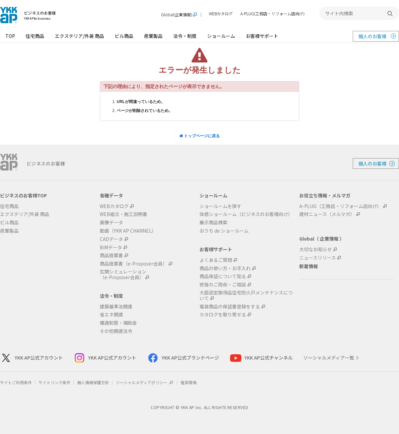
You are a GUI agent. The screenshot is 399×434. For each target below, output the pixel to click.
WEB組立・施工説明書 (123, 214)
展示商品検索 (213, 222)
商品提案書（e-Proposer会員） (133, 264)
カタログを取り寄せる (223, 314)
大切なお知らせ (315, 249)
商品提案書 (111, 255)
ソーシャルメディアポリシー (145, 382)
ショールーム (221, 36)
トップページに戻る (199, 136)
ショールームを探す (220, 206)
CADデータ (111, 239)
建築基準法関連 (116, 306)
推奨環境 (189, 382)
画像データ (111, 222)
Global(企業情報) (176, 15)
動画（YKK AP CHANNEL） (128, 231)
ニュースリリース (317, 258)
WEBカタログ (221, 14)
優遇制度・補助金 (118, 323)
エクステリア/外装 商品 (79, 36)
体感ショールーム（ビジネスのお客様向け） (246, 214)
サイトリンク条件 (54, 382)
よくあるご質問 (216, 260)
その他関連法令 (116, 331)
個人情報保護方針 (93, 382)
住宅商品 (35, 36)
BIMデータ (111, 247)
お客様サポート (262, 36)
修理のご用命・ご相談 (223, 284)
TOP (10, 36)
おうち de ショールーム (224, 231)
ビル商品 (124, 36)
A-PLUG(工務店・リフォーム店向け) (272, 14)
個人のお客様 (372, 36)
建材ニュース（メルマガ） (327, 214)
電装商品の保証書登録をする (230, 306)
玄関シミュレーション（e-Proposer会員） (123, 274)
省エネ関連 (111, 314)
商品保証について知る (223, 276)
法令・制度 (185, 36)
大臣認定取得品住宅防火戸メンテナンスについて (246, 295)
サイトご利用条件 (16, 382)
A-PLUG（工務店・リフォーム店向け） (340, 206)
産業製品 (153, 36)
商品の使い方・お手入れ (225, 268)
